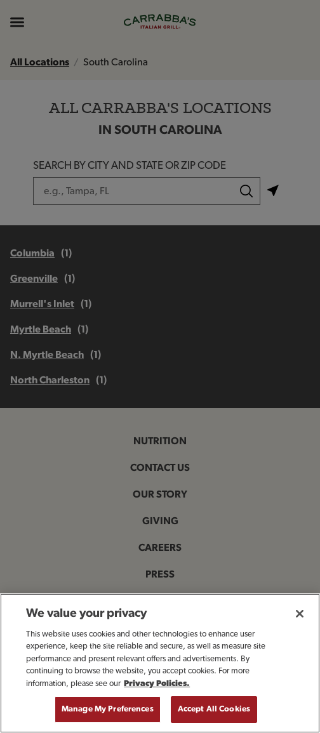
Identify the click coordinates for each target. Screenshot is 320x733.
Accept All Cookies (214, 709)
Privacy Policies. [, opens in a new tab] (157, 684)
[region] (160, 663)
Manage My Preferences (108, 709)
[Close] (300, 614)
